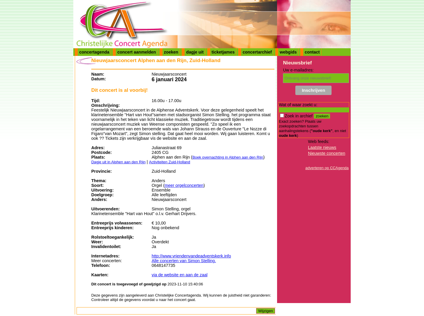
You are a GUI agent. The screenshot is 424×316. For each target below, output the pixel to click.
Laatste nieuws (322, 147)
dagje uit (194, 52)
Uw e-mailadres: (298, 70)
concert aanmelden (136, 52)
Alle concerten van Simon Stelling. (184, 260)
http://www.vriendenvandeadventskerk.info (191, 256)
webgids (288, 52)
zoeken (171, 52)
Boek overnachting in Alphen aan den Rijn (227, 157)
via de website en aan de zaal (180, 274)
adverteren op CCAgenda (327, 168)
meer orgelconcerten (184, 185)
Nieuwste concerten (326, 153)
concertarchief (257, 52)
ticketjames (223, 52)
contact (312, 52)
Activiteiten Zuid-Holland (169, 162)
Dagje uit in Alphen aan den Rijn (118, 162)
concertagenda (94, 52)
